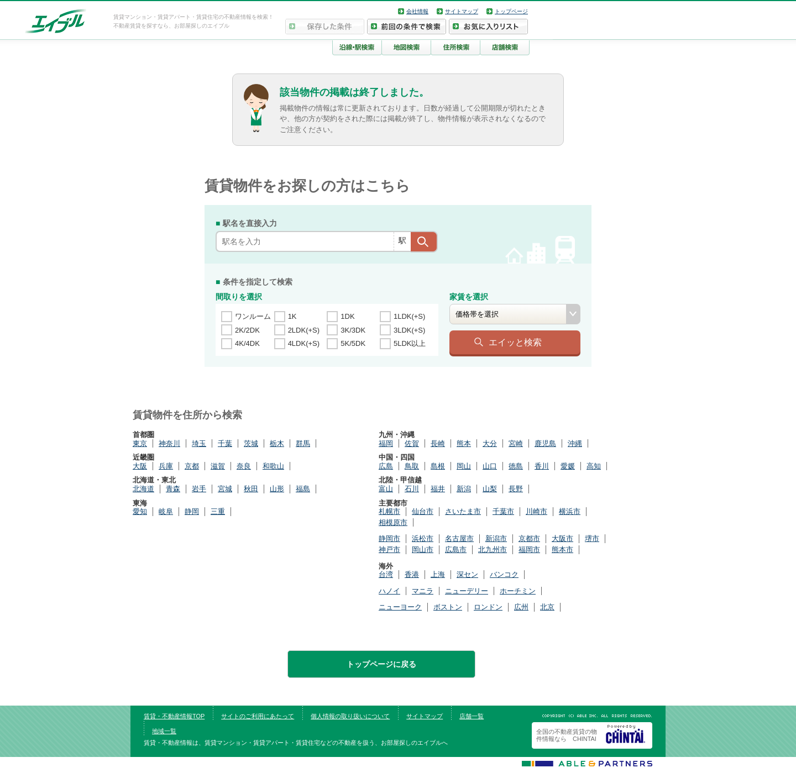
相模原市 (393, 522)
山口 (490, 466)
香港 (412, 574)
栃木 (277, 443)
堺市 (592, 538)
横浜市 (569, 511)
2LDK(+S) (304, 330)
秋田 (251, 489)
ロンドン (488, 607)
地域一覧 (164, 731)
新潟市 (496, 538)
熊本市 (562, 549)
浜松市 (422, 538)
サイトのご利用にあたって (257, 716)
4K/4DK (247, 343)
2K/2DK (247, 330)
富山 (386, 489)
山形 (277, 489)
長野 (516, 489)
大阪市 (562, 538)
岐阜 (166, 511)
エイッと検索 (515, 342)
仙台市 (422, 511)
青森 (173, 489)
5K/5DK (353, 343)
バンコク (504, 574)
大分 (490, 443)
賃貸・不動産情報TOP (174, 716)
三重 (218, 511)
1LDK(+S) (409, 316)
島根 (438, 466)
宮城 (225, 489)
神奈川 (169, 443)
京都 (192, 466)
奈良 (244, 466)
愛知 (140, 511)
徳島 (516, 466)
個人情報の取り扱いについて (350, 716)
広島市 (456, 549)
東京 (140, 443)
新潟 (464, 489)
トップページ (511, 11)
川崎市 (536, 511)
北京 (547, 607)
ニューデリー (466, 591)
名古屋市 (459, 538)
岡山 (464, 466)
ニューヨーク (400, 607)
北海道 (143, 489)
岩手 (199, 489)
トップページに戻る (381, 664)
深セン (467, 574)
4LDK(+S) (304, 343)
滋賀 (218, 466)
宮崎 (516, 443)
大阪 (140, 466)
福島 (303, 489)
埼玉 (199, 443)
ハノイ (389, 591)
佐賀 (412, 443)
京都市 (529, 538)
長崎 (438, 443)
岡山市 (422, 549)
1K (292, 316)
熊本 (464, 443)
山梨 (490, 489)
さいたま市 (463, 511)
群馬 (303, 443)
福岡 (386, 443)
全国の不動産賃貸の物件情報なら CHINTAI (566, 735)
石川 (412, 489)
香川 (542, 466)
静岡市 (389, 538)
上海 (438, 574)
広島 (386, 466)
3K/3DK (353, 330)
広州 (521, 607)
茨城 (251, 443)
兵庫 (166, 466)
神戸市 (389, 549)
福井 (438, 489)
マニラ (422, 591)
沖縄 (575, 443)
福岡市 (529, 549)
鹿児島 (545, 443)
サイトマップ (461, 11)
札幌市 (389, 511)
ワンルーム (253, 316)
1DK (347, 316)
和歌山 (273, 466)
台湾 (386, 574)
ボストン (447, 607)
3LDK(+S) (409, 330)
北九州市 (492, 549)
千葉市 (503, 511)
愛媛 (568, 466)
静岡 (192, 511)
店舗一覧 (471, 716)
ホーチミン (518, 591)
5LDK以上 (410, 343)
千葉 (225, 443)
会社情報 (417, 11)
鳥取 (412, 466)
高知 (593, 466)
